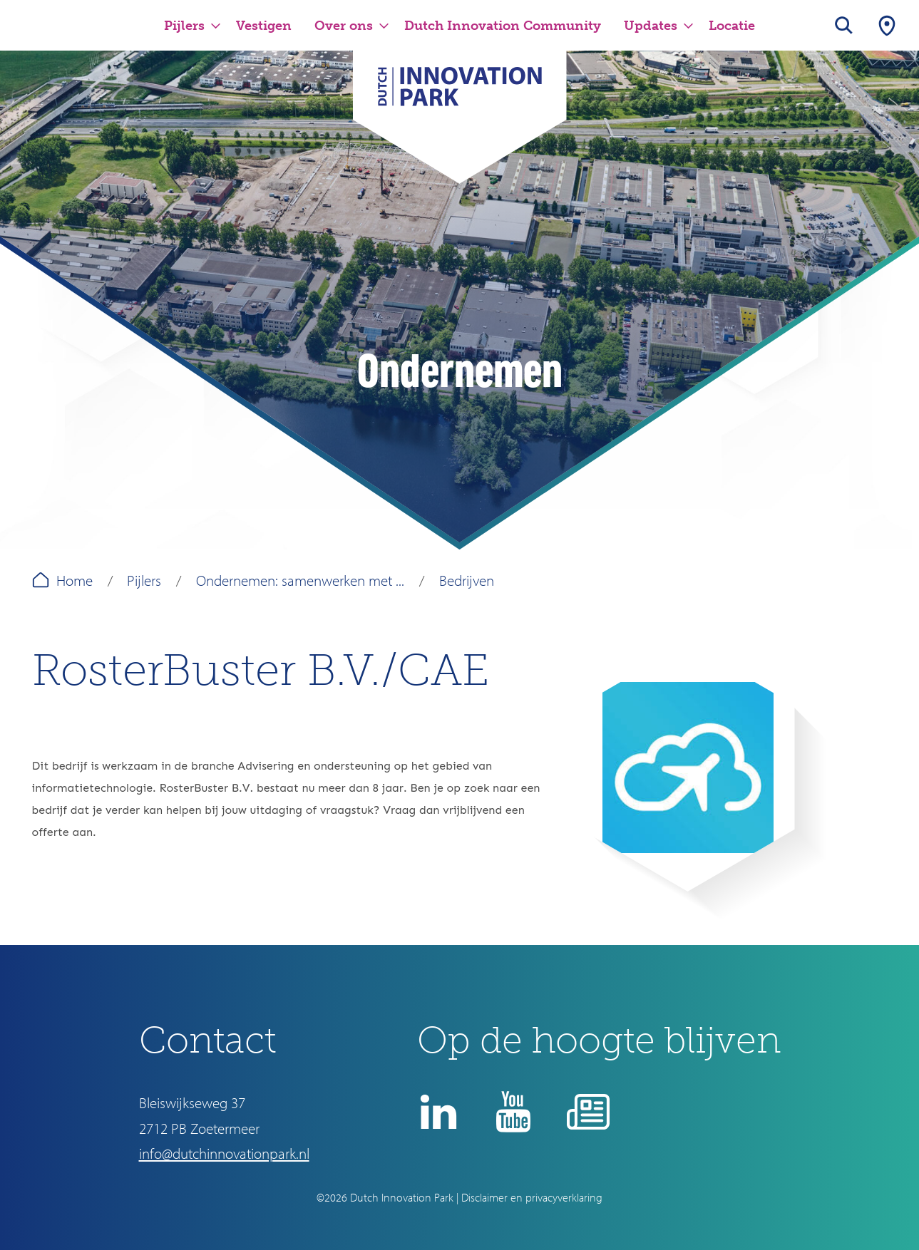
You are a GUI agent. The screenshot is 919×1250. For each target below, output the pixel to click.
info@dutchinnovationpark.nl (224, 1153)
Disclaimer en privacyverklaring (531, 1197)
